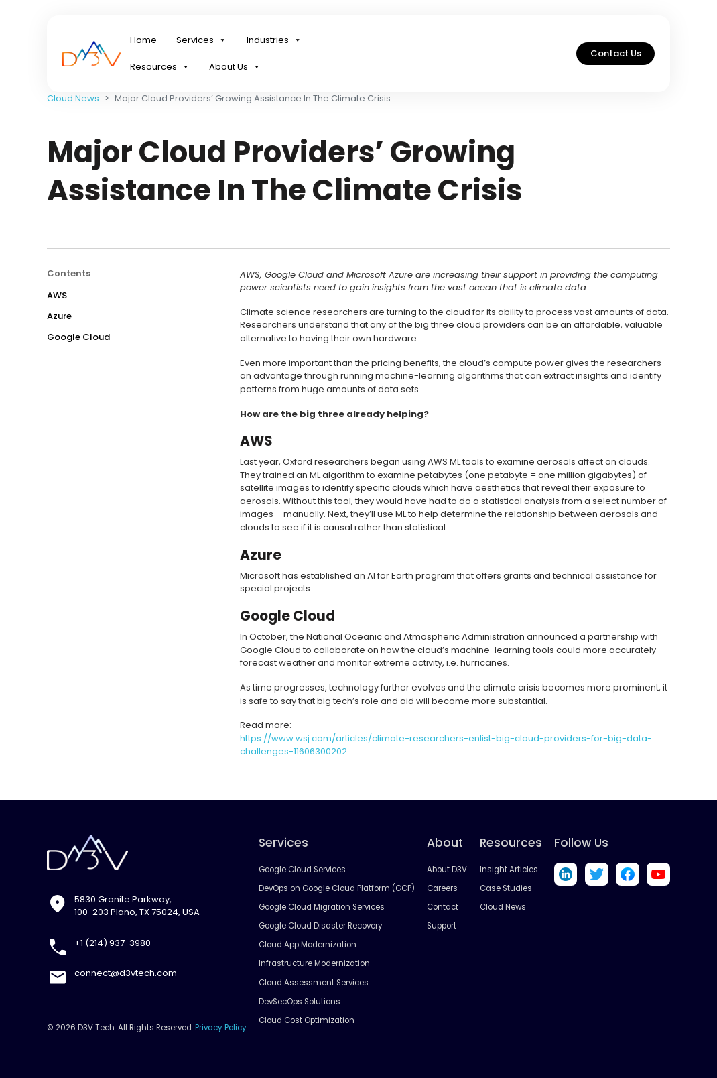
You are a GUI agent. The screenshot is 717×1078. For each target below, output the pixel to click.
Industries (274, 40)
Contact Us (615, 53)
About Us (235, 67)
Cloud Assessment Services (314, 982)
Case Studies (506, 888)
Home (143, 40)
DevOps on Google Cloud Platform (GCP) (337, 888)
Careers (442, 888)
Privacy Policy (221, 1027)
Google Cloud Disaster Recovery (321, 925)
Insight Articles (509, 869)
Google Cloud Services (302, 869)
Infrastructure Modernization (314, 963)
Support (441, 925)
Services (201, 40)
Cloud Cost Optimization (306, 1020)
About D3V (447, 869)
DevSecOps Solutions (299, 1001)
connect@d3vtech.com (125, 973)
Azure (59, 316)
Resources (160, 67)
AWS (57, 295)
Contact (442, 907)
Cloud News (73, 98)
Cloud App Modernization (307, 944)
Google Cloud (78, 337)
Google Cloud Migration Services (322, 907)
